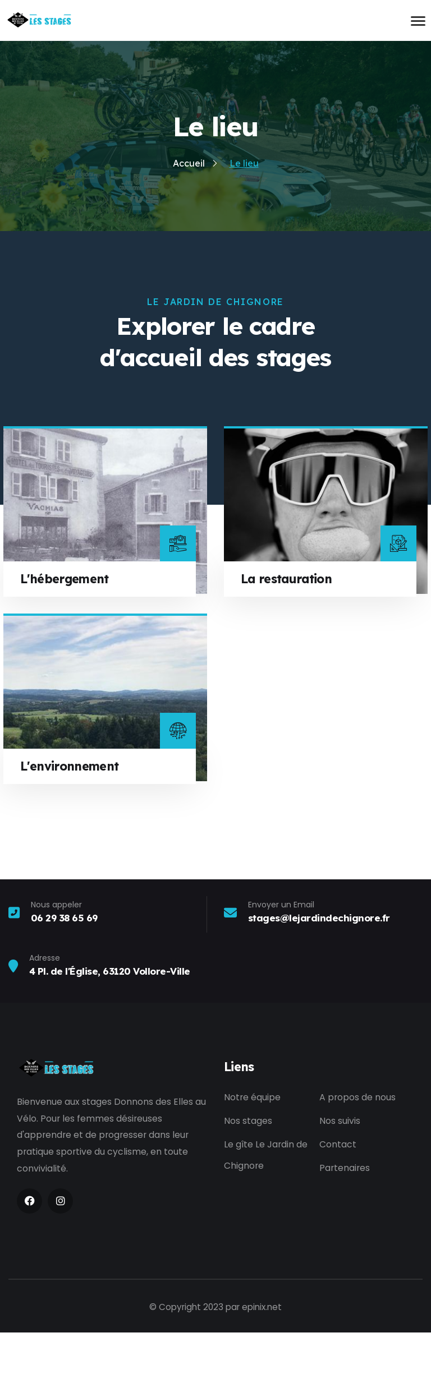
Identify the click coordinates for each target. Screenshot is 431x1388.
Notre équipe (252, 1153)
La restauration (288, 634)
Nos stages (248, 1177)
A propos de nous (357, 1153)
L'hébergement (66, 634)
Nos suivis (339, 1177)
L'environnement (70, 821)
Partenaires (344, 1226)
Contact (337, 1202)
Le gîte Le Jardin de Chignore (266, 1213)
